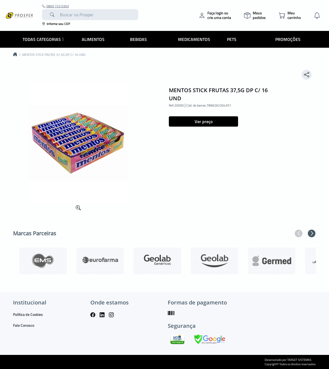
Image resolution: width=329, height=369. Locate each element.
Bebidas (138, 39)
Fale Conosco (23, 325)
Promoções (287, 39)
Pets (231, 39)
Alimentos (93, 39)
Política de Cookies (28, 314)
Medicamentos (194, 39)
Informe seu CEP (56, 23)
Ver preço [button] (204, 121)
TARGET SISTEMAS (299, 360)
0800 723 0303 (55, 6)
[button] (298, 233)
